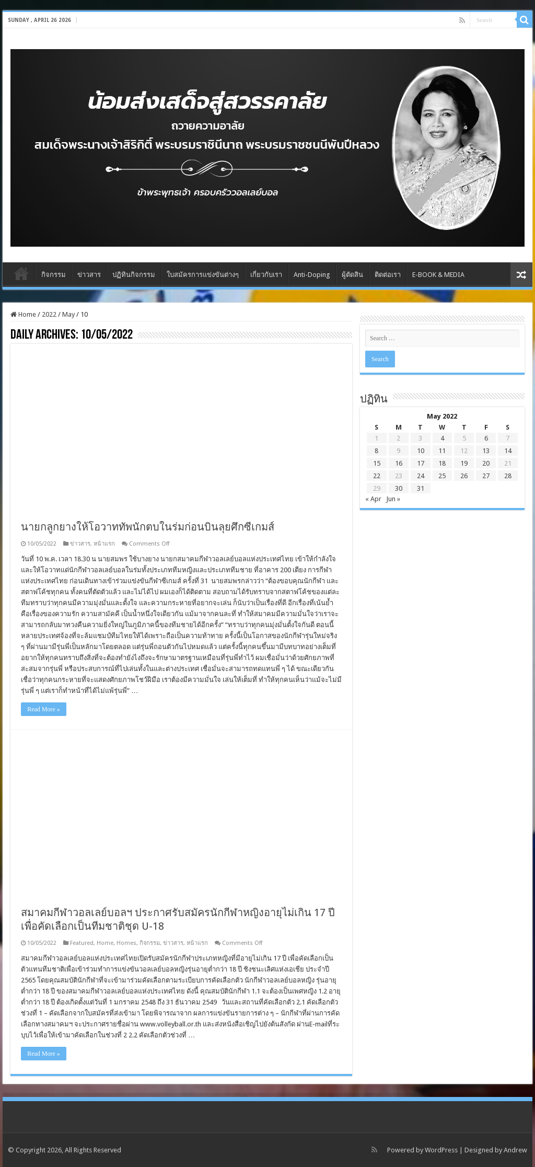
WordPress (441, 1150)
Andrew (515, 1150)
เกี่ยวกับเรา (266, 275)
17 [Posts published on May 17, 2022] (420, 463)
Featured (82, 943)
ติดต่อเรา (388, 275)
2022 (49, 314)
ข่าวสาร (89, 275)
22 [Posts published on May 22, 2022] (376, 476)
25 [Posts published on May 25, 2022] (442, 476)
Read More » (43, 709)
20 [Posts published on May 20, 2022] (486, 463)
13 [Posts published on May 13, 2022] (486, 451)
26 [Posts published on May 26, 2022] (464, 476)
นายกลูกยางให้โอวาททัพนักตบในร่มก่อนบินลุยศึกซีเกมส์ (147, 527)
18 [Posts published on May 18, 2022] (442, 463)
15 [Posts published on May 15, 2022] (376, 463)
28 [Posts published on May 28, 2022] (507, 476)
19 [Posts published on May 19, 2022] (464, 463)
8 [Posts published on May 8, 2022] (376, 451)
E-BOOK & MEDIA (438, 275)
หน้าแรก (104, 543)
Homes (126, 943)
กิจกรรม (53, 275)
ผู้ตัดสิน (352, 275)
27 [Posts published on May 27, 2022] (486, 476)
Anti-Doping (312, 275)
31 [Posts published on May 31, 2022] (420, 488)
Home (21, 273)
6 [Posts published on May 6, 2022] (486, 438)
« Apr (373, 499)
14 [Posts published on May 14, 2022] (507, 451)
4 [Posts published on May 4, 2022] (442, 438)
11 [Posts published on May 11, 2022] (442, 451)
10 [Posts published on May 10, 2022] (420, 451)
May (68, 314)
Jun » (393, 499)
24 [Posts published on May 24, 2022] (420, 476)
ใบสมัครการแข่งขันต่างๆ (203, 275)
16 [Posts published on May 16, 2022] (398, 463)
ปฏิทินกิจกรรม (133, 275)
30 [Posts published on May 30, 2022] (398, 488)
